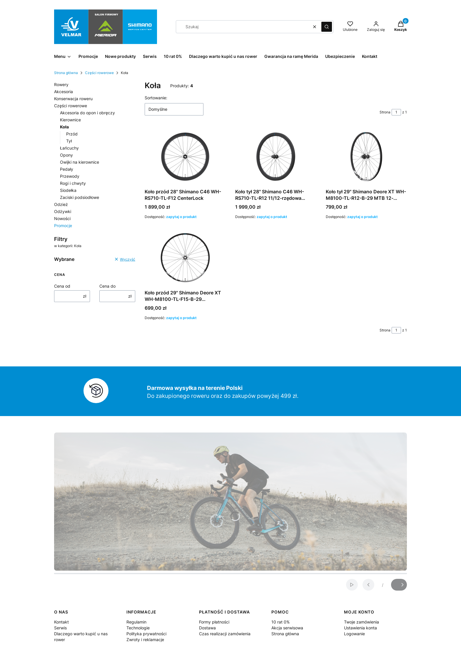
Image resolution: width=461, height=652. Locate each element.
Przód (72, 133)
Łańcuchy (69, 147)
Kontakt (61, 621)
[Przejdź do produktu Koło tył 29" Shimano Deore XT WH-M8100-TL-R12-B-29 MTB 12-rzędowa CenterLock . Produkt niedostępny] (366, 156)
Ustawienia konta (360, 627)
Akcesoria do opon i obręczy (87, 112)
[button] (326, 27)
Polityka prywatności (146, 633)
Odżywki (62, 211)
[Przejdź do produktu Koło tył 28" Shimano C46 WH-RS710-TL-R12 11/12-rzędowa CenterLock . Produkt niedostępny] (275, 156)
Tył (69, 140)
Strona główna (66, 73)
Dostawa (207, 627)
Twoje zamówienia (361, 621)
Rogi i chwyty (73, 183)
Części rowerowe (99, 73)
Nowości (62, 218)
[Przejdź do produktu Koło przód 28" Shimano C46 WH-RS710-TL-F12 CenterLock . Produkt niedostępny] (185, 156)
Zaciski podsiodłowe (79, 197)
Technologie (138, 627)
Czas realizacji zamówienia (224, 633)
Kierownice (70, 119)
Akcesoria (63, 91)
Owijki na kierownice (79, 162)
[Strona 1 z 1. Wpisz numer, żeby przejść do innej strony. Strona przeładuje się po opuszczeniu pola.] (396, 112)
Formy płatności (214, 621)
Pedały (66, 169)
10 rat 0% (280, 621)
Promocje (63, 225)
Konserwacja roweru (73, 98)
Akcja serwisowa (287, 627)
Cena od (62, 286)
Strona (385, 112)
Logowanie (354, 633)
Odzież (61, 204)
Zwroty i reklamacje (145, 639)
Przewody (69, 176)
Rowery (61, 84)
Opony (66, 154)
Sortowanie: (156, 97)
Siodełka (68, 190)
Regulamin (136, 621)
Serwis (60, 627)
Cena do (107, 286)
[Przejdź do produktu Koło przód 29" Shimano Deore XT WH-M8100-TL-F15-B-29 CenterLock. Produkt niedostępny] (185, 257)
